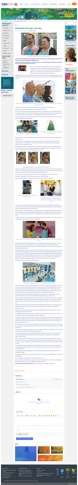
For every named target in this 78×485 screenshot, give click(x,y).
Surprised (49, 415)
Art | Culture (6, 28)
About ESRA (5, 468)
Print (18, 25)
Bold (18, 415)
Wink (55, 415)
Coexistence (19, 457)
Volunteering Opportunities (8, 472)
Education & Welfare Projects (25, 470)
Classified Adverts (7, 95)
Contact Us (39, 471)
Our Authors (69, 65)
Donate (38, 468)
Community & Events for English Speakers (9, 470)
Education (5, 33)
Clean (41, 415)
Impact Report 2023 (23, 468)
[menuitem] (21, 4)
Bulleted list (31, 415)
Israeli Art (54, 450)
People (4, 51)
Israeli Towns (42, 450)
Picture (28, 415)
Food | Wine (25, 30)
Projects (5, 60)
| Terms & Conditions (26, 480)
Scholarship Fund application (25, 471)
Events (4, 66)
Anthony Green (32, 30)
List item (36, 415)
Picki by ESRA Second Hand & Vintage (25, 474)
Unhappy (53, 415)
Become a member (41, 470)
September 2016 (19, 30)
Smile (47, 415)
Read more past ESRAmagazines (69, 98)
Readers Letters (6, 53)
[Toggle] (11, 28)
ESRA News (6, 68)
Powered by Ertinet (72, 484)
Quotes (39, 415)
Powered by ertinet (34, 480)
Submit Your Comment (24, 438)
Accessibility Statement (17, 480)
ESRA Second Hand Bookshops (25, 476)
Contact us (5, 75)
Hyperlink (26, 415)
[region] (39, 14)
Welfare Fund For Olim (7, 476)
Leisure (5, 46)
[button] (62, 472)
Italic (20, 415)
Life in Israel (6, 48)
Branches (5, 62)
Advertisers (5, 71)
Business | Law (6, 30)
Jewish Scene (6, 43)
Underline (22, 415)
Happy (45, 415)
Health (4, 40)
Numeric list (33, 415)
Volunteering (6, 64)
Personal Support (6, 474)
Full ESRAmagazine (70, 40)
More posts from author (58, 379)
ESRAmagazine (5, 477)
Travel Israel (41, 460)
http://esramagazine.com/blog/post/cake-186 (44, 363)
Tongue (51, 415)
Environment (6, 35)
